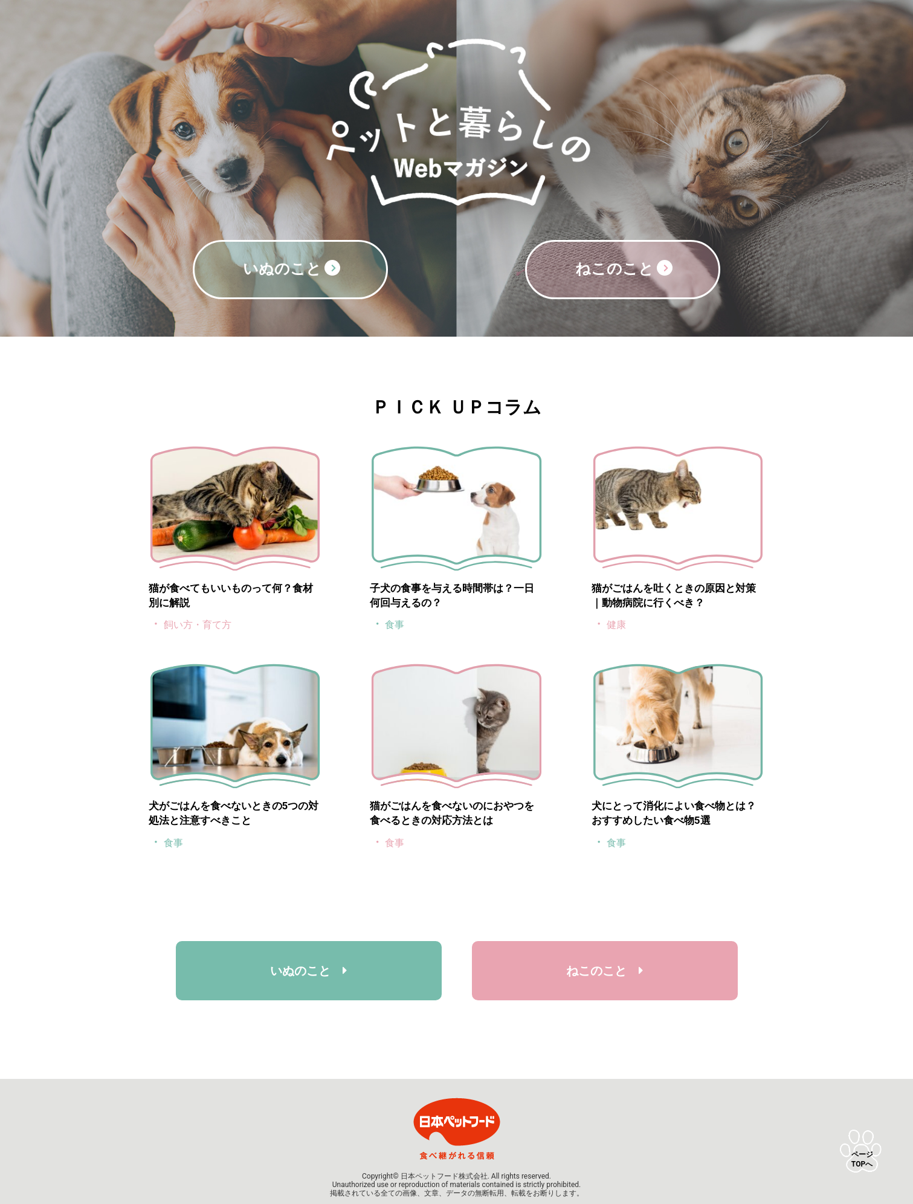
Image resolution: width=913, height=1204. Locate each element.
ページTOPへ (862, 1159)
